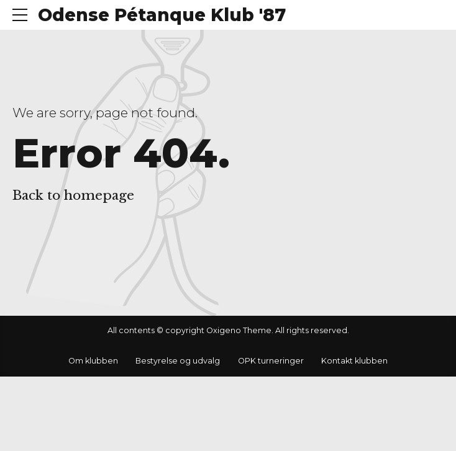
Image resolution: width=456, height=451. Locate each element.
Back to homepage (73, 195)
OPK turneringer (271, 360)
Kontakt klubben (354, 360)
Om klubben (93, 360)
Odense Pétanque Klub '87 (162, 14)
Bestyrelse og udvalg (177, 360)
